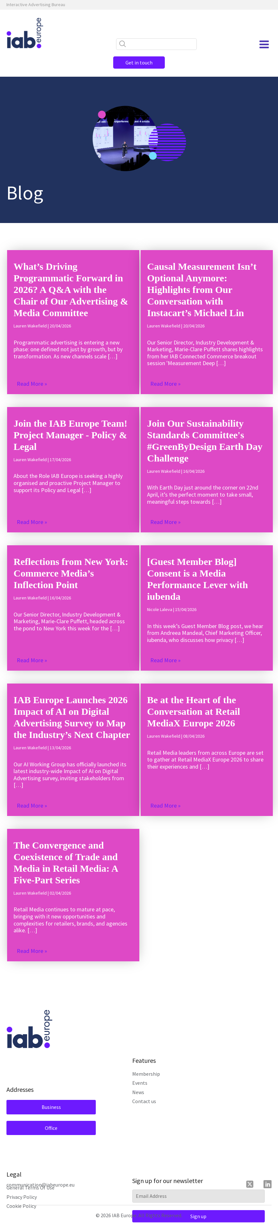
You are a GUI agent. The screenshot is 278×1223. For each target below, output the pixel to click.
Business (51, 1107)
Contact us (144, 1101)
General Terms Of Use (30, 1187)
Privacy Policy (21, 1197)
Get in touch (139, 62)
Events (139, 1083)
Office (51, 1128)
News (138, 1092)
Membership (146, 1074)
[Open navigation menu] (264, 44)
